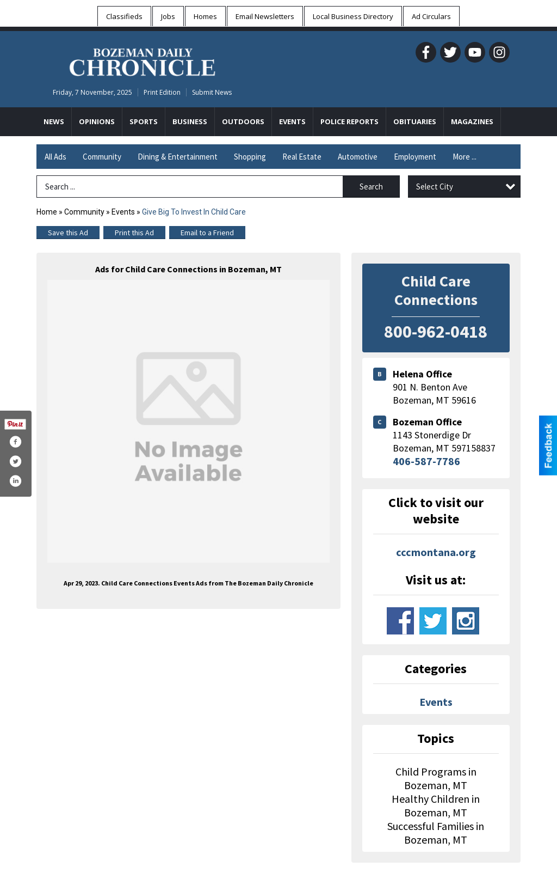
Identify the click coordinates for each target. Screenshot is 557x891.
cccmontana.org (436, 552)
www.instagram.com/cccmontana (465, 620)
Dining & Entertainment (178, 156)
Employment (415, 156)
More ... (464, 156)
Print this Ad (134, 232)
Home (46, 212)
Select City (434, 186)
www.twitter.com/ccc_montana (433, 620)
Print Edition (162, 92)
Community (102, 156)
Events (124, 212)
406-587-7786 (426, 461)
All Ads (55, 156)
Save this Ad (68, 232)
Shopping (250, 156)
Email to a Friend (207, 232)
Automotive (357, 156)
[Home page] (142, 60)
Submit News (212, 92)
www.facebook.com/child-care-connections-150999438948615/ (400, 620)
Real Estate (301, 156)
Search (371, 186)
